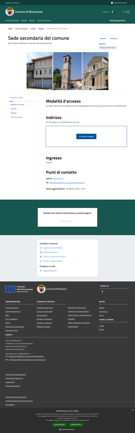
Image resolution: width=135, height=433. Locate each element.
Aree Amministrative (12, 311)
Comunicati (103, 311)
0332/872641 (58, 178)
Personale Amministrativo (14, 326)
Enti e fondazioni (11, 319)
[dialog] (67, 420)
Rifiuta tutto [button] (76, 425)
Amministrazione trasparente (16, 397)
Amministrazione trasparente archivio (19, 401)
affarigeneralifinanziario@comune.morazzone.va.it (28, 359)
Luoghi (33, 28)
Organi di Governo (11, 307)
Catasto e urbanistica (44, 323)
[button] (67, 429)
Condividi (104, 38)
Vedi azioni (115, 38)
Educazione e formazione (77, 307)
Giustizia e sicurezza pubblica (78, 311)
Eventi (101, 329)
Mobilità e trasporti (43, 326)
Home (10, 28)
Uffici (7, 315)
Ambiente (71, 319)
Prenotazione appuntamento (15, 374)
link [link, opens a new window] (88, 420)
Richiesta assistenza (12, 386)
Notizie (101, 307)
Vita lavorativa (42, 315)
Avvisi (101, 315)
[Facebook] (108, 11)
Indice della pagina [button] (17, 98)
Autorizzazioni (73, 326)
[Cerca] (127, 11)
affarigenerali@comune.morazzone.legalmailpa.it (67, 182)
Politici (7, 323)
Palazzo (41, 28)
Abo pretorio (9, 404)
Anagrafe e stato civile (45, 307)
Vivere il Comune (21, 28)
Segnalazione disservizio (14, 378)
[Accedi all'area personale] (119, 2)
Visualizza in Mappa (86, 136)
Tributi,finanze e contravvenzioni (79, 315)
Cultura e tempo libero (45, 311)
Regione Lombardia (12, 2)
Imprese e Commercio (44, 319)
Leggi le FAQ (9, 382)
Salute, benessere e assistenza (79, 322)
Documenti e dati (11, 330)
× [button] (132, 410)
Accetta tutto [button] (59, 425)
